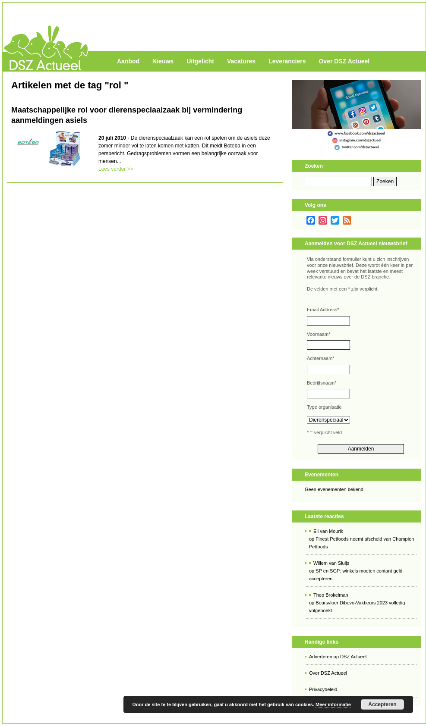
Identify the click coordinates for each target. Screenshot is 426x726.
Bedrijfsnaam (321, 382)
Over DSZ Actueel (344, 61)
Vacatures (241, 61)
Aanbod (128, 61)
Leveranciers (287, 61)
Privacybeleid (323, 689)
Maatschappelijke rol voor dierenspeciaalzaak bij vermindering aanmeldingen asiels (126, 115)
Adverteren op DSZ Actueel (337, 656)
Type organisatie (324, 407)
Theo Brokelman (330, 595)
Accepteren (382, 704)
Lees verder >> (115, 169)
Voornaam (318, 334)
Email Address (323, 309)
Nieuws (163, 61)
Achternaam (320, 358)
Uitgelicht (200, 61)
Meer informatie (333, 704)
